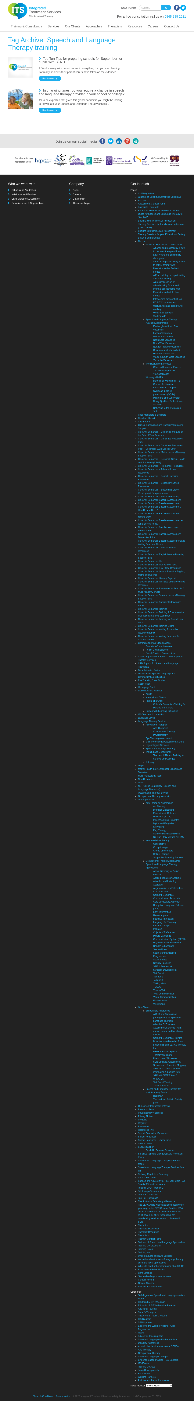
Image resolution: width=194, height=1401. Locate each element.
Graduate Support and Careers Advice (165, 244)
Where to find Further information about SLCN (161, 1266)
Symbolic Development (165, 970)
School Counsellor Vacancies (152, 1133)
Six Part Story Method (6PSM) (168, 837)
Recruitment (144, 1373)
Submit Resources (147, 1177)
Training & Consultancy (26, 26)
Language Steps (161, 925)
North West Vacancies (164, 343)
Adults (149, 694)
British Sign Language (149, 237)
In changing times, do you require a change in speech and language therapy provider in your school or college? (81, 92)
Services (53, 26)
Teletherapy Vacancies (149, 1191)
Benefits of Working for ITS (166, 380)
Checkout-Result (146, 418)
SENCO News (145, 1143)
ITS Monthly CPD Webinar (151, 1302)
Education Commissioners (159, 646)
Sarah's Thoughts (147, 1312)
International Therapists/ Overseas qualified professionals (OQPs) (165, 391)
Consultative (159, 844)
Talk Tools (158, 976)
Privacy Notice (145, 1116)
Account (142, 200)
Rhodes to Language (163, 946)
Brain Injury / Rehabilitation (151, 1269)
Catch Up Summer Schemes (160, 1150)
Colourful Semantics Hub (150, 561)
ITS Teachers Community (151, 714)
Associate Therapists (148, 207)
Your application (161, 374)
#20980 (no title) (146, 193)
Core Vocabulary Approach (166, 901)
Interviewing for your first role (167, 299)
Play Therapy (160, 830)
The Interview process (164, 370)
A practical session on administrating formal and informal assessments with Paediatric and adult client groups (166, 289)
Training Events (161, 1085)
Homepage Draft (146, 687)
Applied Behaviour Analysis (167, 878)
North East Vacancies (164, 340)
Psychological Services (157, 745)
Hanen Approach (161, 915)
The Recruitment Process (158, 363)
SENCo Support (146, 1147)
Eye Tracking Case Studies (151, 680)
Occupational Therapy (164, 731)
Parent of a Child (154, 701)
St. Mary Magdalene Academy (153, 1174)
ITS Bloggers (144, 1319)
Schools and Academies (24, 190)
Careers (153, 26)
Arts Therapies (160, 728)
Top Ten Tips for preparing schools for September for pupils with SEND (80, 60)
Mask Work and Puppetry (166, 820)
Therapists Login (81, 203)
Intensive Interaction (163, 918)
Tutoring (150, 762)
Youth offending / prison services (154, 1276)
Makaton (157, 929)
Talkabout (158, 980)
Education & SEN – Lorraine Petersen (157, 1305)
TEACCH (158, 987)
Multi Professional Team (150, 775)
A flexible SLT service (164, 1024)
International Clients (156, 697)
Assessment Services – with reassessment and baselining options (168, 1031)
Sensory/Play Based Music (166, 833)
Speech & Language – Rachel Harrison (158, 1339)
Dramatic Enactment (163, 810)
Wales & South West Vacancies (169, 357)
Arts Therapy (144, 1349)
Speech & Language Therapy (160, 748)
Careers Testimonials (163, 384)
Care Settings (145, 1273)
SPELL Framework (162, 966)
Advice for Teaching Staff (150, 1336)
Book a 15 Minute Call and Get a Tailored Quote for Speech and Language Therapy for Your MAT (160, 214)
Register (142, 1123)
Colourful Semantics (163, 895)
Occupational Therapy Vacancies (154, 796)
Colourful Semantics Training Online (156, 626)
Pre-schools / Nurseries (165, 1058)
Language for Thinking (164, 922)
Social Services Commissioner (161, 653)
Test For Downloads (148, 1198)
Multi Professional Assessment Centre (165, 741)
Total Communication (163, 993)
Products (142, 1119)
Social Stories (160, 959)
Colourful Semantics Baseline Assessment (159, 500)
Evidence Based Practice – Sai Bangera (158, 1360)
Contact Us (171, 26)
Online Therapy (161, 854)
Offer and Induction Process (167, 367)
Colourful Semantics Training (152, 609)
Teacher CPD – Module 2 (150, 1187)
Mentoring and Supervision (166, 398)
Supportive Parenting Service (168, 857)
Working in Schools (163, 312)
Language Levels (146, 718)
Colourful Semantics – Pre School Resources (161, 466)
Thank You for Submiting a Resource (156, 1201)
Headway (158, 1096)
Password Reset (146, 1109)
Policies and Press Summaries (153, 1380)
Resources (135, 26)
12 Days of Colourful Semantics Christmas (159, 197)
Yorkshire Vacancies (163, 360)
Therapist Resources (148, 1232)
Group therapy (160, 847)
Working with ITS (161, 316)
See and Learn (160, 949)
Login (141, 765)
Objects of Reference (164, 932)
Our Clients (72, 26)
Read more (48, 78)
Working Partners (147, 1377)
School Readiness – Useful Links (154, 1140)
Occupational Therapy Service (153, 792)
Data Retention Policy (149, 670)
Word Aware (159, 1004)
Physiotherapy (160, 735)
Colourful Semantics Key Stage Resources (159, 568)
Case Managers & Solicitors (26, 198)
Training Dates (145, 1249)
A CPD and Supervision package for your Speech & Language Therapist (167, 1017)
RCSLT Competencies (164, 302)
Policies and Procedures (150, 1286)
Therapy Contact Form (149, 1239)
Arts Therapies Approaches (159, 803)
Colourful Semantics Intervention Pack (157, 564)
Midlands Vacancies (163, 336)
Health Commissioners (157, 649)
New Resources (146, 779)
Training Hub (144, 1252)
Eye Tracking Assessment (159, 738)
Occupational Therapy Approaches (163, 861)
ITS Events (143, 1363)
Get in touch (79, 198)
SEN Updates (145, 1322)
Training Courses (146, 1366)
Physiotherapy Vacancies (150, 1113)
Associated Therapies (156, 724)
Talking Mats (159, 983)
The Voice (143, 1225)
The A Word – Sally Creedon (152, 1315)
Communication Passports (166, 898)
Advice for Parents (147, 1309)
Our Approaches (146, 799)
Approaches (94, 26)
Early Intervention (162, 912)
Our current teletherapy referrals (154, 1106)
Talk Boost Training (162, 1082)
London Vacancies (162, 333)
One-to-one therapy (163, 850)
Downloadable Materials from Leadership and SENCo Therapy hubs (169, 1045)
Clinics (132, 8)
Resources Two (146, 1130)
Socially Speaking (162, 963)
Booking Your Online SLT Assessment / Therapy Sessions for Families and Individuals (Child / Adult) (161, 224)
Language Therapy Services (152, 721)
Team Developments (148, 1370)
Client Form (144, 421)
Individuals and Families (24, 194)
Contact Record (146, 1279)
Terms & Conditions (148, 1194)
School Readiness (147, 1136)
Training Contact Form (149, 1245)
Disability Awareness (148, 1343)
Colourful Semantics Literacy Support (157, 578)
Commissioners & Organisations (28, 203)
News (124, 8)
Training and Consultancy (158, 752)
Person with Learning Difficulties (162, 711)
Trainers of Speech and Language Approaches (161, 1242)
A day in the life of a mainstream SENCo (158, 1346)
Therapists (115, 26)
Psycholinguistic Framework (167, 942)
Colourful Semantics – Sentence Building (158, 496)
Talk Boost (158, 973)
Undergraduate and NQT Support (155, 1256)
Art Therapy (159, 806)
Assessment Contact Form (151, 203)
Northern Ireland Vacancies (167, 346)
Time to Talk (159, 990)
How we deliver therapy (157, 840)
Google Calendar (146, 1283)
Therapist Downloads (149, 1228)
